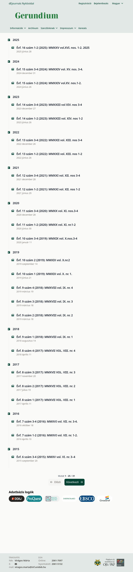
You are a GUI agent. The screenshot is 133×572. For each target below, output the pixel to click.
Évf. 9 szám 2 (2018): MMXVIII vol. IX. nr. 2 (44, 315)
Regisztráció (85, 3)
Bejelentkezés (101, 3)
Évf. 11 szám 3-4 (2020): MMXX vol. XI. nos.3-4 (47, 211)
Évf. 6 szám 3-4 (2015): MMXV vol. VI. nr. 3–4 (45, 457)
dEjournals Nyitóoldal (21, 3)
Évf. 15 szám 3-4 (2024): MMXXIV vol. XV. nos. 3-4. (49, 69)
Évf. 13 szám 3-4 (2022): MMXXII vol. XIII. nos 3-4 (49, 140)
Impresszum (68, 28)
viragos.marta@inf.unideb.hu (30, 567)
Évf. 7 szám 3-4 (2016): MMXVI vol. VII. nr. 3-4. (46, 421)
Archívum (33, 28)
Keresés (82, 28)
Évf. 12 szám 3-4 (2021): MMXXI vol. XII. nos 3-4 (48, 175)
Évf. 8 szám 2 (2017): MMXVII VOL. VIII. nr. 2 (45, 386)
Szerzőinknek (49, 28)
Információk (18, 28)
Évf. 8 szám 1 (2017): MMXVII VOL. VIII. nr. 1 (45, 400)
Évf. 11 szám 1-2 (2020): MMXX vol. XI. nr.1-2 (46, 225)
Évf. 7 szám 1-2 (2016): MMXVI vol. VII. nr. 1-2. (46, 435)
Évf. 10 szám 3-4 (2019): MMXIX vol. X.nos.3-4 (46, 238)
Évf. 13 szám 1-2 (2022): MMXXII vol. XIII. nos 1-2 (49, 154)
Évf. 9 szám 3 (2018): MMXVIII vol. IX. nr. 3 (44, 301)
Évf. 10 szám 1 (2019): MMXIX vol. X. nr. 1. (44, 274)
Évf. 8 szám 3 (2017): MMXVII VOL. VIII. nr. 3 (45, 372)
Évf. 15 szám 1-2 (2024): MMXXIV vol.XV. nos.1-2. (48, 83)
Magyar (117, 3)
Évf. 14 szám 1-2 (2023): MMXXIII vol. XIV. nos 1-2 (49, 118)
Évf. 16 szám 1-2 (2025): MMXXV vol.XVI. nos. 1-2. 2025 (53, 48)
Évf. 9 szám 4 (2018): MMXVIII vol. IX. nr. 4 (44, 288)
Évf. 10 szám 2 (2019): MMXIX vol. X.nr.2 (43, 260)
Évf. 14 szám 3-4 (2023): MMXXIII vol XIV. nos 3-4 (49, 105)
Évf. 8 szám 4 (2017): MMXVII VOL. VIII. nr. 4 (45, 351)
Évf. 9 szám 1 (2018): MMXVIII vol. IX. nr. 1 (44, 337)
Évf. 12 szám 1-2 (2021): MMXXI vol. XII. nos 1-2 (48, 189)
